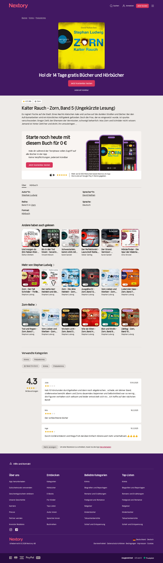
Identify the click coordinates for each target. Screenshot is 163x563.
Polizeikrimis (41, 18)
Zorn (33, 205)
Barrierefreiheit (100, 543)
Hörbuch (26, 213)
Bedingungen (131, 543)
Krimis (31, 18)
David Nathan (89, 195)
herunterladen (105, 447)
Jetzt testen (142, 6)
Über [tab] (24, 185)
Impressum (141, 543)
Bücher (24, 18)
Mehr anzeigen (50, 447)
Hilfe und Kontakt (20, 463)
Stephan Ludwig (29, 195)
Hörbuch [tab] (34, 185)
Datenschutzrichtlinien (116, 543)
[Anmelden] (128, 6)
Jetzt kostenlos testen (81, 83)
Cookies (150, 544)
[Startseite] (58, 5)
